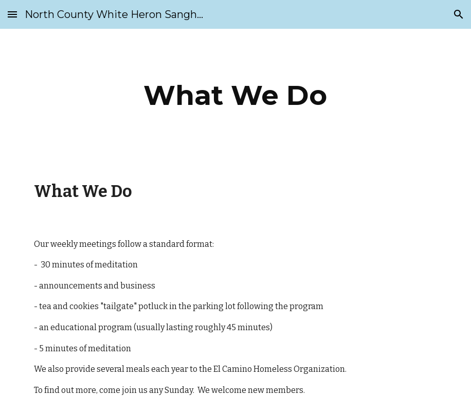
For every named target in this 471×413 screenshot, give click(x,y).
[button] (12, 14)
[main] (235, 95)
